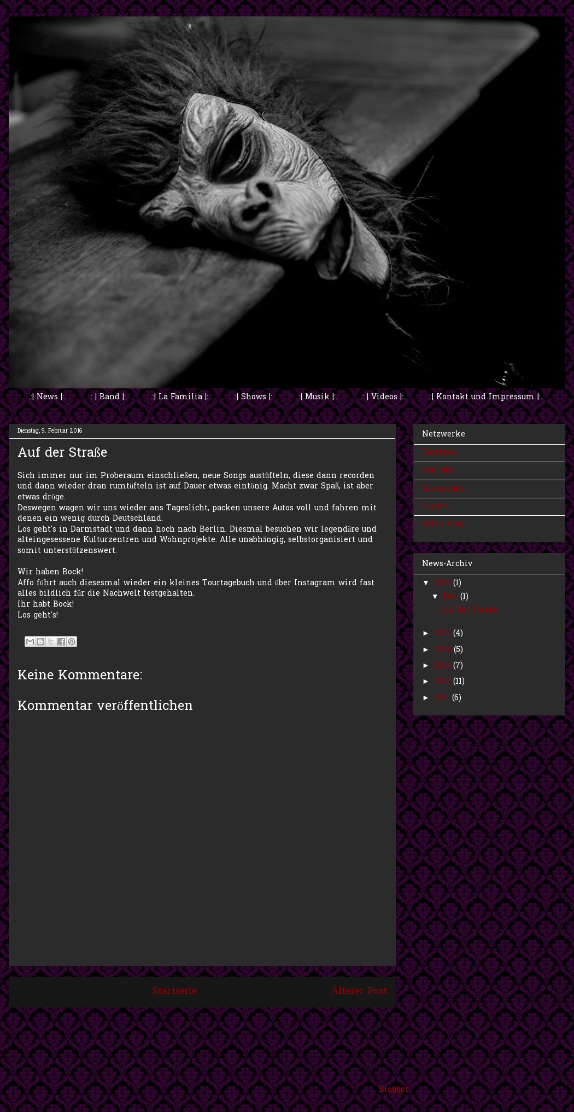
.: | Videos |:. (383, 397)
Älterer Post (359, 991)
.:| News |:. (47, 397)
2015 (443, 633)
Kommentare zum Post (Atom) (227, 1021)
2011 (443, 698)
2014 (444, 650)
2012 (443, 682)
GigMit (435, 507)
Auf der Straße (469, 610)
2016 (443, 583)
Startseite (175, 991)
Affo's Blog (443, 524)
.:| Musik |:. (317, 397)
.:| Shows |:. (253, 397)
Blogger (394, 1090)
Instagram (443, 488)
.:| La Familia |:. (180, 397)
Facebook (440, 452)
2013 (443, 666)
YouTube (438, 470)
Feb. (451, 597)
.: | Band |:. (108, 397)
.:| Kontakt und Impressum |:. (485, 397)
